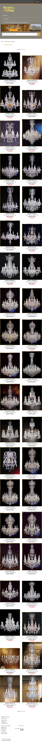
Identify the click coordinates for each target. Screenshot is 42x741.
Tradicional (7, 41)
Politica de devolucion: (4, 732)
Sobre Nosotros (5, 717)
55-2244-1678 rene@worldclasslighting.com (15, 22)
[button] (38, 2)
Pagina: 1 (13, 41)
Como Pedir (4, 720)
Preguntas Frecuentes (4, 728)
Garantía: (3, 730)
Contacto (4, 718)
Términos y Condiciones (4, 722)
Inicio (5, 15)
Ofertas (5, 19)
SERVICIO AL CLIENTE (5, 726)
